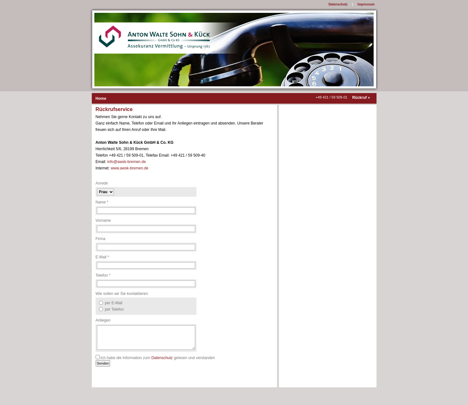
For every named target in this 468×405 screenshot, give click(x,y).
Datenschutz (162, 358)
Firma (101, 239)
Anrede (102, 183)
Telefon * (103, 275)
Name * (102, 202)
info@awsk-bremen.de (126, 161)
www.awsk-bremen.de (129, 168)
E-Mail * (102, 257)
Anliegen (103, 320)
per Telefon (114, 309)
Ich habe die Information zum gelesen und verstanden (157, 358)
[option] (146, 303)
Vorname (103, 220)
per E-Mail (114, 303)
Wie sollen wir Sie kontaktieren (122, 293)
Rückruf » (361, 97)
